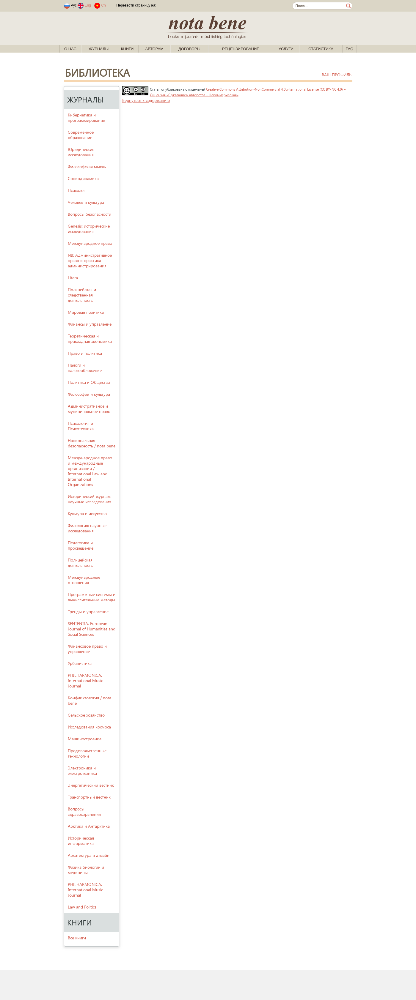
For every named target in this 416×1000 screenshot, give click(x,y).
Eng (87, 5)
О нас (70, 49)
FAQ (349, 49)
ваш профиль (336, 75)
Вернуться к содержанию (146, 100)
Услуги (286, 49)
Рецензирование (240, 49)
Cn (103, 5)
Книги (127, 49)
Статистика (320, 49)
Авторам (154, 49)
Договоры (189, 49)
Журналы (99, 49)
